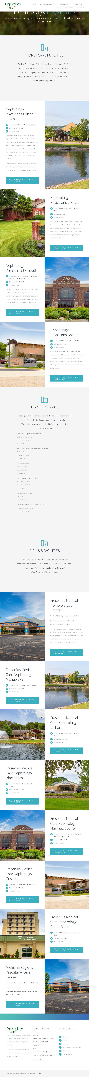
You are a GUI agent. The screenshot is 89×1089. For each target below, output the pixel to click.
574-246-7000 (20, 789)
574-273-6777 (70, 621)
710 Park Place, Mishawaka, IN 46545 (26, 125)
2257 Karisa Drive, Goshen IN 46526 (69, 341)
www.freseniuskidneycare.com (44, 572)
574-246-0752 (64, 938)
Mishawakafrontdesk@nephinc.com (43, 1055)
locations (40, 1060)
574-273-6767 (66, 76)
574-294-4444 (64, 739)
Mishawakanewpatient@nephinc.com (44, 1052)
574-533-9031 (20, 888)
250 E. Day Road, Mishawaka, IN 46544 (68, 616)
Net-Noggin (38, 1073)
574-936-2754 (64, 840)
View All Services (67, 1054)
